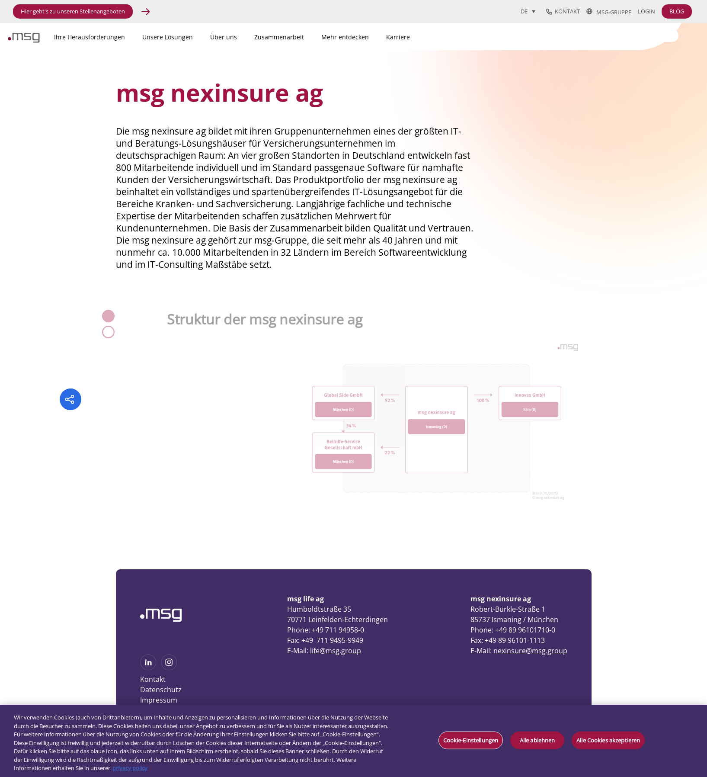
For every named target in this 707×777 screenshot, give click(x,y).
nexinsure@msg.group (530, 650)
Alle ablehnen (537, 740)
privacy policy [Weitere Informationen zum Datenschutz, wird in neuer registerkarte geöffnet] (129, 768)
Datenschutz (161, 689)
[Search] (624, 35)
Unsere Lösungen (167, 37)
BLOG (676, 11)
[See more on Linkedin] (148, 667)
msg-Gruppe (608, 11)
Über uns (223, 37)
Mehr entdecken (345, 37)
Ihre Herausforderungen (89, 37)
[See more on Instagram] (169, 667)
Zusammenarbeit (279, 37)
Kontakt (563, 12)
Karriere (398, 37)
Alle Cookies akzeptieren (608, 740)
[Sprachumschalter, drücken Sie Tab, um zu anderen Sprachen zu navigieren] (528, 11)
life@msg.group (335, 650)
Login (646, 11)
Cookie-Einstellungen (471, 740)
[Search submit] (672, 34)
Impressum (158, 700)
